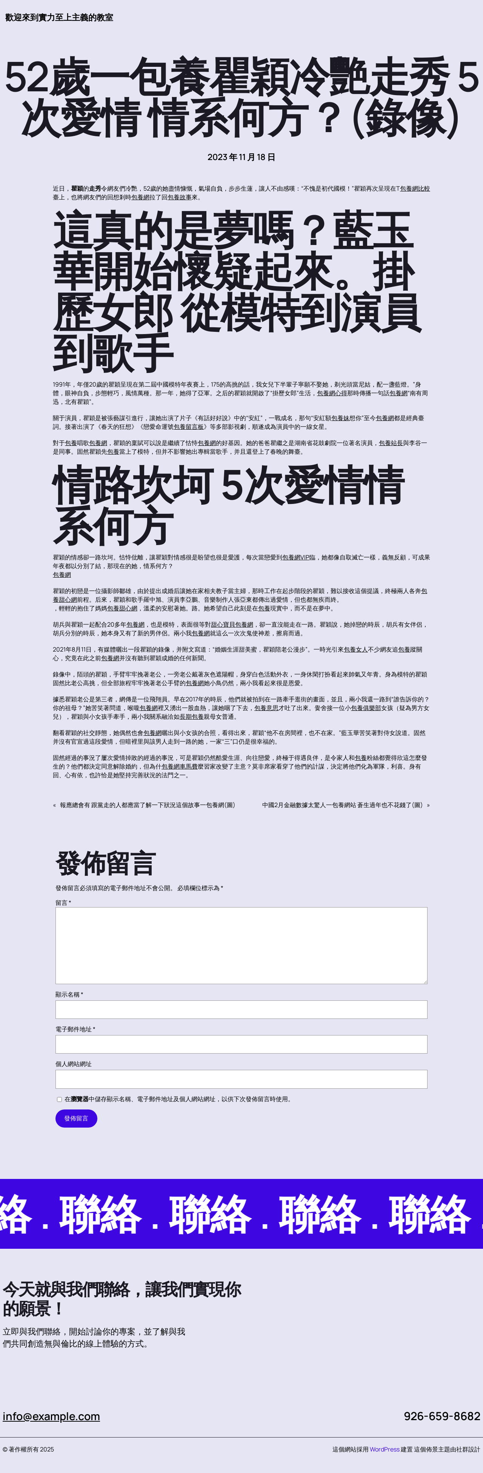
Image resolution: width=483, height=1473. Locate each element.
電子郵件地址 (75, 1029)
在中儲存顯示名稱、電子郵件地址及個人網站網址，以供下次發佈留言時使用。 (179, 1099)
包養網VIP (295, 557)
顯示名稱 (69, 995)
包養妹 (340, 418)
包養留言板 (189, 427)
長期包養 (192, 717)
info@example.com (53, 1416)
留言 (63, 903)
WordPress (385, 1449)
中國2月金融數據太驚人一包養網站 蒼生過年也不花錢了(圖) (342, 805)
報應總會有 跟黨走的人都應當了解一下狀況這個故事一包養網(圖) (147, 805)
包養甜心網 (122, 608)
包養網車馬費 (180, 767)
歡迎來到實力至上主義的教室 (59, 17)
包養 (71, 443)
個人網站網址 (73, 1064)
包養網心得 (332, 393)
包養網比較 (415, 189)
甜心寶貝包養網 (232, 625)
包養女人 (356, 650)
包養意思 (266, 708)
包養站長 (391, 443)
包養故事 (180, 197)
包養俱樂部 (366, 708)
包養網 (140, 197)
